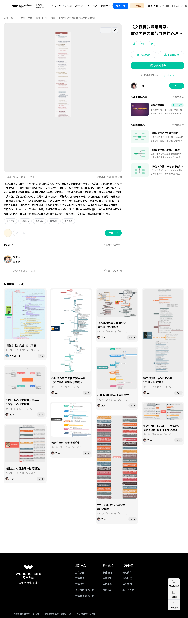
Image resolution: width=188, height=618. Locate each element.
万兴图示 (80, 578)
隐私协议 (127, 578)
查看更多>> (178, 97)
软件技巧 (107, 572)
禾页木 (16, 257)
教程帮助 (107, 578)
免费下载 (120, 6)
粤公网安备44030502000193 (58, 614)
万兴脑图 (80, 572)
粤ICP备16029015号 (86, 614)
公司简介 (127, 572)
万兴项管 (80, 584)
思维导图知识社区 (84, 590)
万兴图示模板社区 (84, 596)
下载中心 (107, 590)
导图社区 (8, 17)
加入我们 (127, 584)
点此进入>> (168, 75)
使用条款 (107, 584)
